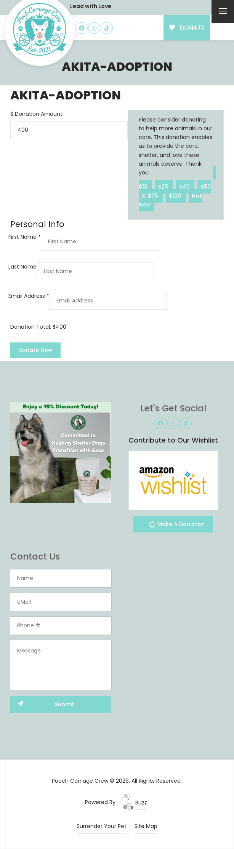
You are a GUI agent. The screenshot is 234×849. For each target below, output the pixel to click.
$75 (154, 195)
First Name (24, 237)
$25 (164, 186)
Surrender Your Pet (102, 826)
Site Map (146, 826)
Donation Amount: (39, 114)
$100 (176, 195)
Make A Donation (177, 525)
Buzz (133, 802)
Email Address (28, 296)
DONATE (186, 27)
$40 (185, 186)
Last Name (22, 266)
